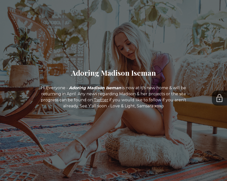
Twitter (101, 100)
